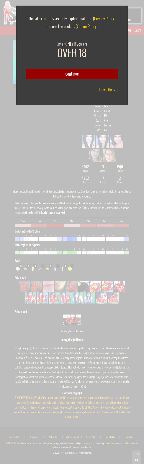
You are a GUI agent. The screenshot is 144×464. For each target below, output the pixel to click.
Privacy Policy (104, 18)
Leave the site (108, 90)
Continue (72, 74)
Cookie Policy (86, 26)
